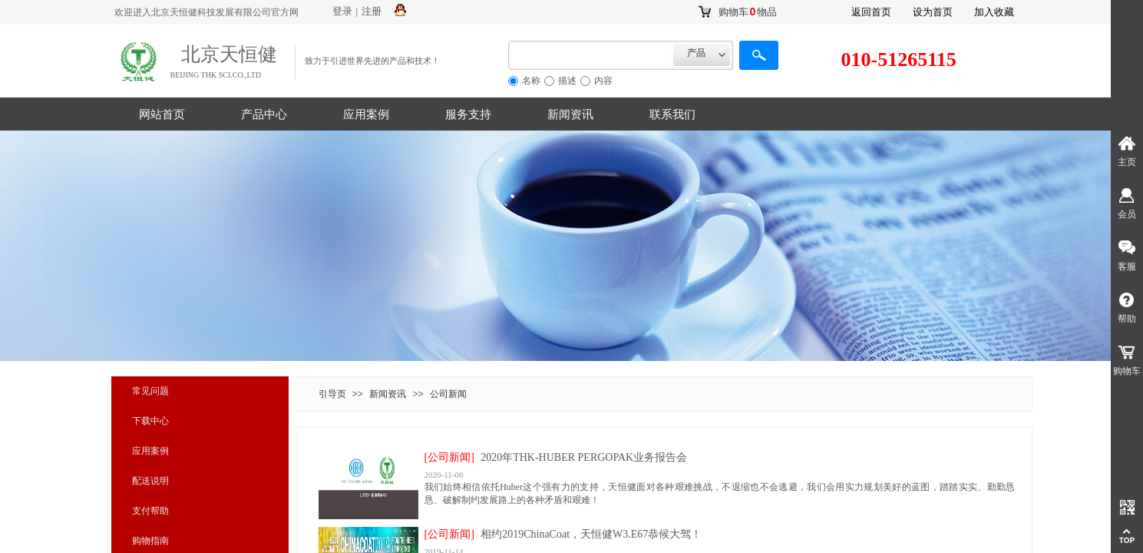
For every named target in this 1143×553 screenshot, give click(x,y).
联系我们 (672, 114)
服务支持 (468, 114)
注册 (372, 11)
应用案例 (366, 114)
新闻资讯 (570, 114)
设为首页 (933, 12)
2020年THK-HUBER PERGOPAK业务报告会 (584, 457)
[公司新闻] (449, 457)
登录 (342, 11)
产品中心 (264, 114)
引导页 (332, 394)
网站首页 (162, 114)
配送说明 (150, 480)
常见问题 (150, 391)
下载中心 (150, 421)
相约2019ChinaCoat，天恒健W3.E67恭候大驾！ (591, 534)
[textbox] (590, 55)
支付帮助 (150, 510)
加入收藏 (994, 12)
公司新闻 (448, 394)
